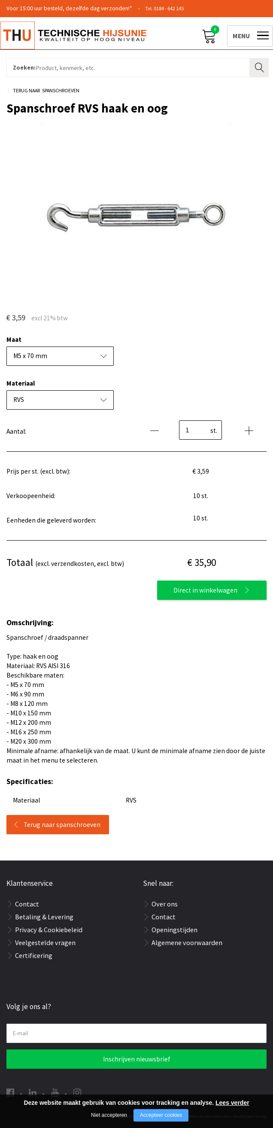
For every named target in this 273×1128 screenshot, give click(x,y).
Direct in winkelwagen (205, 590)
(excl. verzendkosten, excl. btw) (65, 562)
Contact (27, 903)
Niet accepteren (109, 1115)
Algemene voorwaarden (187, 942)
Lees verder (232, 1102)
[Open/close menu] (244, 34)
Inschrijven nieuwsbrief (136, 1059)
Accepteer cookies (161, 1115)
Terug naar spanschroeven (62, 825)
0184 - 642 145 (169, 8)
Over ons (165, 903)
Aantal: (16, 431)
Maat (13, 339)
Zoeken (260, 66)
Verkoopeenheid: (30, 496)
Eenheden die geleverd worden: (51, 520)
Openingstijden (174, 929)
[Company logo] (79, 35)
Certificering (33, 955)
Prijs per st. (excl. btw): (38, 471)
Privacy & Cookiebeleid (48, 929)
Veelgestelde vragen (45, 942)
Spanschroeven (60, 90)
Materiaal (20, 383)
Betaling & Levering (44, 916)
